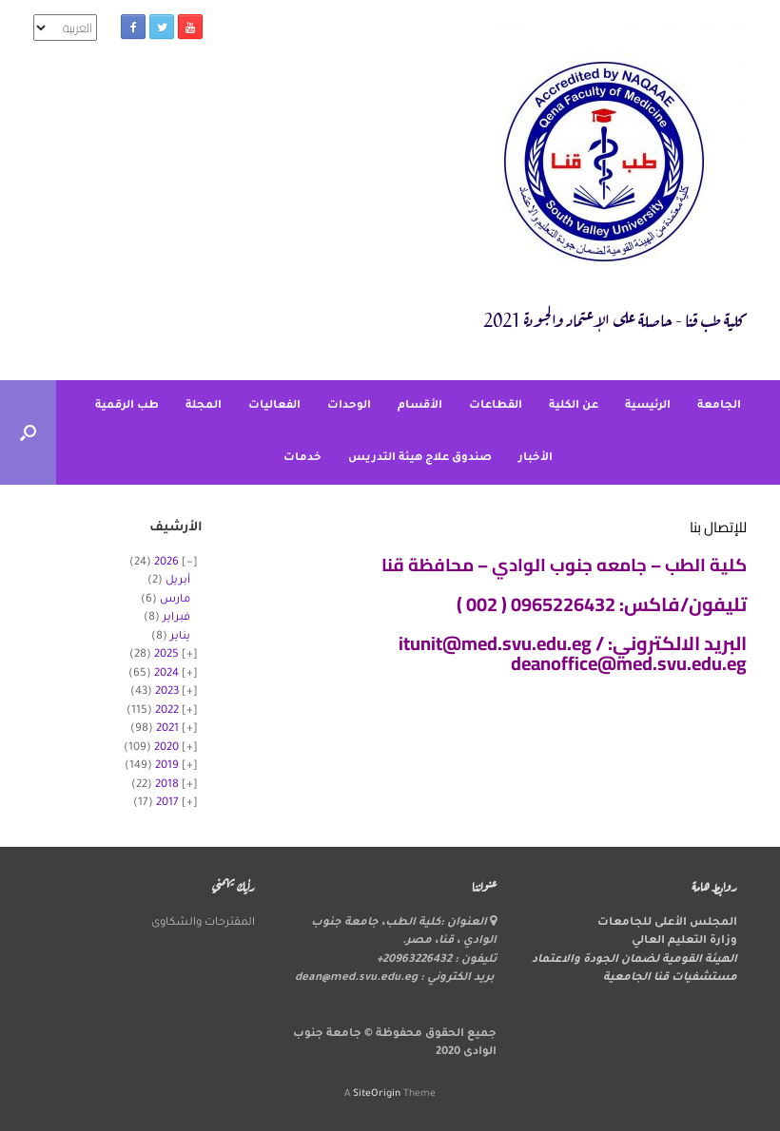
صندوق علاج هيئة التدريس (420, 458)
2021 (167, 729)
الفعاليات (274, 406)
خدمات (302, 458)
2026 (166, 563)
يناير (180, 637)
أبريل (178, 581)
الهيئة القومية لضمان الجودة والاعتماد (634, 960)
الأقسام (420, 406)
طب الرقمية (127, 406)
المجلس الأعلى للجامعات (667, 923)
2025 (166, 655)
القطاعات (495, 406)
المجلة (203, 406)
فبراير (176, 618)
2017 (167, 803)
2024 (166, 674)
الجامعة (719, 406)
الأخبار (535, 458)
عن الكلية (573, 406)
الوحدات (349, 406)
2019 (167, 766)
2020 (166, 748)
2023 (167, 692)
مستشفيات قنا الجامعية (670, 978)
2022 (167, 711)
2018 (167, 785)
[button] (28, 432)
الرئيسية (648, 406)
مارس (175, 600)
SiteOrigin (376, 1094)
